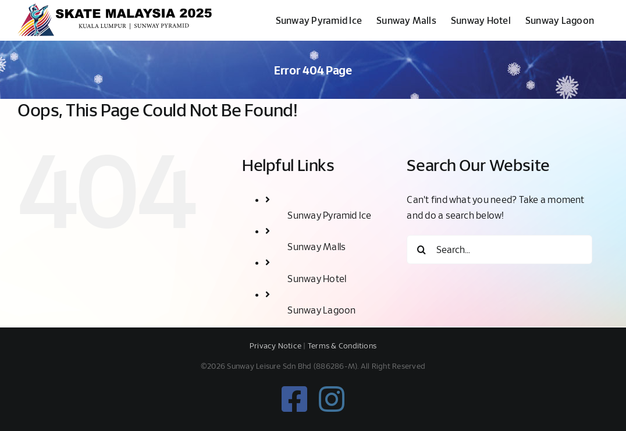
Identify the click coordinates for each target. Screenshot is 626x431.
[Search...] (499, 249)
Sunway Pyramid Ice (329, 214)
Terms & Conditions (342, 345)
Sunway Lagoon (321, 309)
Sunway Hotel (316, 278)
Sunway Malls (316, 246)
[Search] (421, 249)
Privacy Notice (275, 345)
